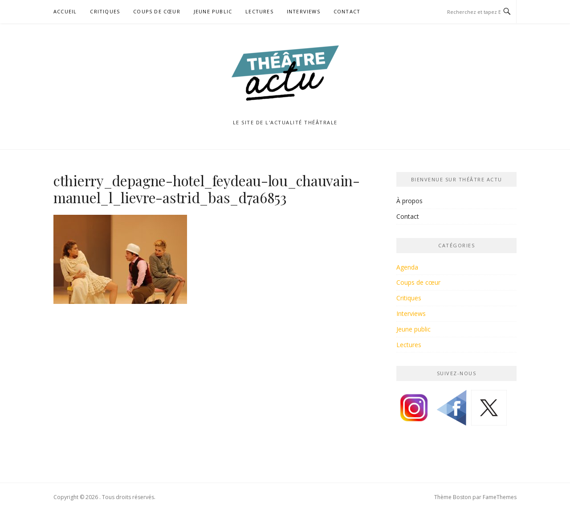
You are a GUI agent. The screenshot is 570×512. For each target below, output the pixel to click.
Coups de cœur (156, 11)
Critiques (105, 11)
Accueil (65, 11)
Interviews (303, 11)
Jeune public (213, 11)
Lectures (259, 11)
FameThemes (500, 497)
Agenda (407, 267)
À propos (409, 201)
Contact (347, 11)
